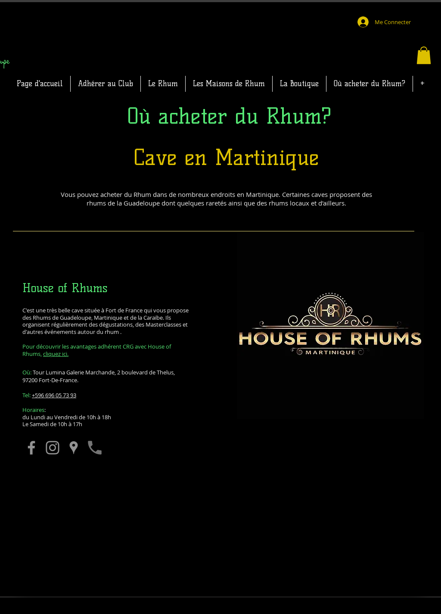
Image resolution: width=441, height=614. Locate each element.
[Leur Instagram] (52, 448)
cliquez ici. (55, 354)
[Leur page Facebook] (31, 448)
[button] (423, 55)
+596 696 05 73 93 (54, 395)
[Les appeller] (95, 448)
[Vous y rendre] (74, 448)
